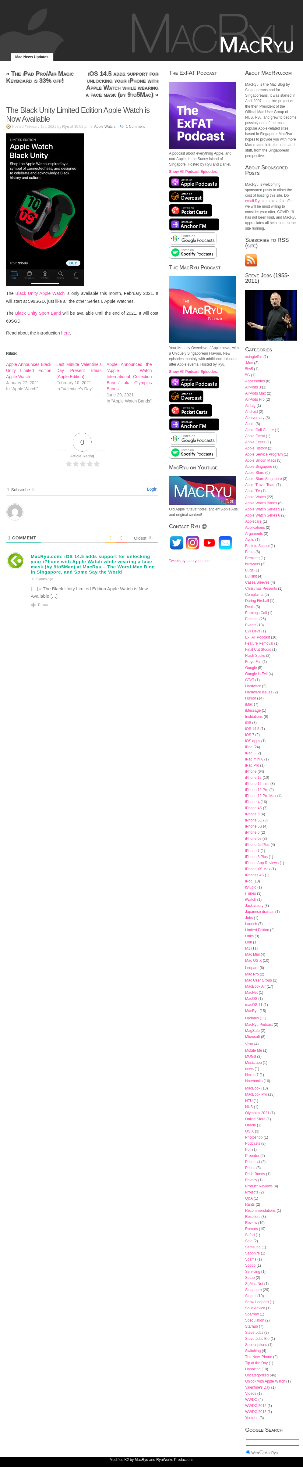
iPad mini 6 (254, 759)
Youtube (252, 1418)
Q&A (249, 1198)
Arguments (254, 533)
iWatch (250, 899)
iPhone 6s (253, 838)
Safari (250, 1235)
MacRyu (252, 1011)
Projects (251, 1192)
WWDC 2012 (255, 1406)
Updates (252, 1018)
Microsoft (252, 1037)
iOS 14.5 (252, 729)
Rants (250, 1204)
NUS (249, 1107)
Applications (255, 527)
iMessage (253, 710)
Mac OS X (253, 960)
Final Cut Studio (258, 649)
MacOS (251, 998)
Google (251, 668)
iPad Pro (252, 765)
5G (247, 375)
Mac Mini (252, 954)
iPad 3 (250, 753)
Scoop (250, 1265)
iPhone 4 (252, 802)
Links (249, 936)
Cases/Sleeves (257, 582)
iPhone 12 (253, 777)
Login (151, 489)
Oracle (250, 1125)
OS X (249, 1131)
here (65, 333)
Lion (248, 942)
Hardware (253, 686)
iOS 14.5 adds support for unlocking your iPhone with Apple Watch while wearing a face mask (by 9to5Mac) (122, 84)
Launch (251, 924)
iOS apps (252, 741)
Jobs (249, 918)
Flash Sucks (255, 655)
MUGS (250, 1056)
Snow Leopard (257, 1302)
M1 (247, 948)
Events (250, 625)
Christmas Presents (261, 588)
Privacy (251, 1180)
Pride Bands (255, 1174)
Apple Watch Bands (261, 503)
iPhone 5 (252, 814)
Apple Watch (104, 126)
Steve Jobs (254, 1332)
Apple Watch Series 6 (262, 515)
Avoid (249, 540)
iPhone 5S (253, 826)
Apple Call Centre (259, 430)
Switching (253, 1351)
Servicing (252, 1271)
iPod (248, 881)
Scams (250, 1259)
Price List (252, 1162)
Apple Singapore (258, 466)
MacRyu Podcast (259, 1024)
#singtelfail (253, 357)
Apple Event (255, 436)
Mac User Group (258, 980)
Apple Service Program (264, 454)
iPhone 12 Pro (256, 790)
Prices (250, 1168)
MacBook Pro (256, 1094)
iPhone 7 (252, 851)
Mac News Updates (31, 57)
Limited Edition (257, 930)
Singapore (253, 1290)
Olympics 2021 (257, 1113)
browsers (252, 564)
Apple (250, 424)
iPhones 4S (254, 875)
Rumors (251, 1229)
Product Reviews (259, 1186)
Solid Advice (255, 1308)
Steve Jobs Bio (257, 1338)
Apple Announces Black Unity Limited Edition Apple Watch (28, 370)
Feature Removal (259, 643)
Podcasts (252, 1143)
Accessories (255, 381)
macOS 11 (253, 1005)
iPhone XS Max (257, 869)
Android (251, 412)
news (249, 1069)
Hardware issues (258, 692)
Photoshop (253, 1137)
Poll (248, 1149)
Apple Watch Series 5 (262, 509)
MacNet (251, 992)
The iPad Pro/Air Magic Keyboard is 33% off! (40, 77)
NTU (249, 1101)
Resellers (252, 1217)
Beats (250, 552)
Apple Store (254, 473)
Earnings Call (256, 613)
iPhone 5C (253, 820)
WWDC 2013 (255, 1412)
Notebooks (253, 1081)
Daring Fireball (257, 601)
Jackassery (254, 905)
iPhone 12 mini (257, 784)
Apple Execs (255, 442)
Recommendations (260, 1210)
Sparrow (252, 1314)
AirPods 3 (253, 387)
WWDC (251, 1399)
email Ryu (253, 201)
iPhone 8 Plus (256, 857)
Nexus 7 (252, 1075)
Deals (250, 607)
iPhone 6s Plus (257, 845)
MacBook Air (255, 986)
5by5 (249, 369)
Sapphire (252, 1253)
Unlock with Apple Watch (265, 1381)
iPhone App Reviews (262, 863)
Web (255, 1453)
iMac (249, 704)
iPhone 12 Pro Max (260, 796)
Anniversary (254, 418)
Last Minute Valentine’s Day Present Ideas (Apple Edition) (79, 370)
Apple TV (252, 491)
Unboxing (253, 1369)
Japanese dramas (259, 912)
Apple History (256, 448)
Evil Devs (252, 631)
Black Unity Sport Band (38, 313)
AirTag (250, 405)
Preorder (252, 1156)
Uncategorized (257, 1375)
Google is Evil (256, 674)
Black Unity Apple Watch (40, 293)
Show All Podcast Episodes (193, 172)
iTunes (250, 893)
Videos (250, 1393)
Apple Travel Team (260, 485)
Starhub (251, 1326)
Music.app (253, 1063)
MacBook (252, 1088)
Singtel (250, 1296)
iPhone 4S (253, 808)
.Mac (249, 363)
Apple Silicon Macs (260, 460)
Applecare (253, 521)
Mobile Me (253, 1050)
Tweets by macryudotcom (189, 561)
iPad (248, 747)
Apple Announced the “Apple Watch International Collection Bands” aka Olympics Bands (129, 376)
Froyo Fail (253, 662)
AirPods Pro (255, 399)
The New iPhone (258, 1357)
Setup (250, 1278)
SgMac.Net (254, 1284)
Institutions (253, 716)
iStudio (250, 887)
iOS (248, 723)
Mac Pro (252, 974)
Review (251, 1223)
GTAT (249, 680)
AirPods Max (255, 393)
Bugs (249, 570)
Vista (249, 1044)
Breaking (252, 558)
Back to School (257, 546)
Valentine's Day (257, 1387)
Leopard (252, 968)
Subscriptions (256, 1345)
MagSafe (252, 1031)
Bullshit (251, 576)
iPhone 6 (252, 832)
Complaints (254, 594)
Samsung (253, 1247)
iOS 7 (249, 735)
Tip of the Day (256, 1363)
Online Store (255, 1119)
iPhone (250, 771)
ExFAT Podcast (257, 637)
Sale (248, 1241)
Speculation (254, 1320)
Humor (250, 698)
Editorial (251, 619)
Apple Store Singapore (263, 479)
